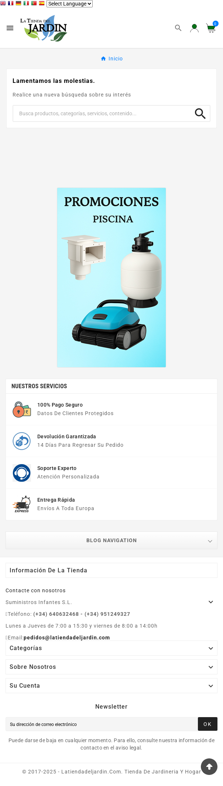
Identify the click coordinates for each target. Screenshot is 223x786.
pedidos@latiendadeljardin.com (67, 638)
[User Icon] (194, 28)
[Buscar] (102, 113)
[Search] (200, 111)
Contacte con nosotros (36, 590)
